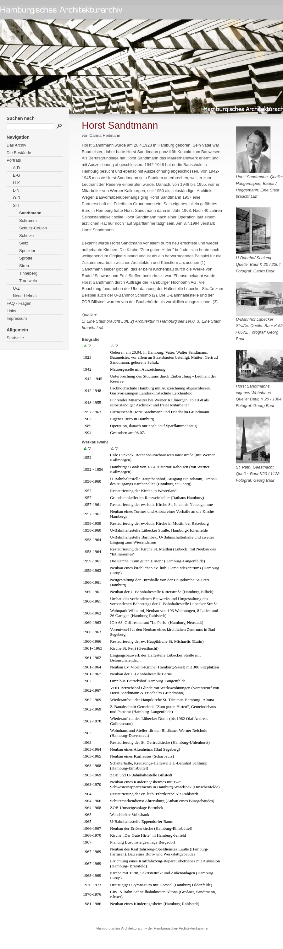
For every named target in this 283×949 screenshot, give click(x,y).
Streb (24, 265)
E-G (16, 175)
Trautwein (28, 280)
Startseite (15, 337)
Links (11, 310)
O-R (16, 198)
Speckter (27, 250)
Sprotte (25, 258)
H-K (16, 182)
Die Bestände (19, 152)
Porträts (14, 160)
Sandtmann (30, 213)
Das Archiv (16, 145)
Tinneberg (28, 273)
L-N (16, 190)
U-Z (16, 288)
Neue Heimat (25, 295)
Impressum (17, 318)
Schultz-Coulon (33, 228)
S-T (16, 205)
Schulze (26, 235)
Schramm (28, 220)
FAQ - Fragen (19, 303)
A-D (16, 167)
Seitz (23, 243)
